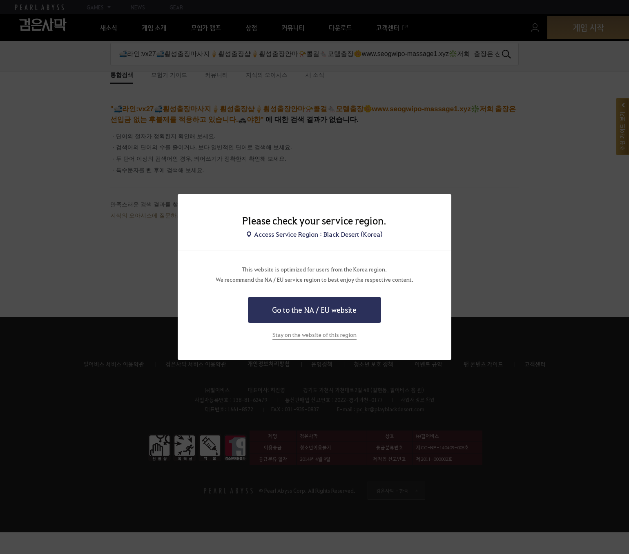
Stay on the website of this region (314, 334)
